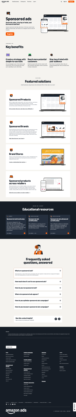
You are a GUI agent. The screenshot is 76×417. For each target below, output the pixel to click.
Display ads (8, 373)
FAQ (60, 361)
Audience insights (27, 354)
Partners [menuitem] (62, 367)
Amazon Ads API (26, 388)
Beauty (43, 356)
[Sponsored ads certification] (38, 225)
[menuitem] (11, 373)
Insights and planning (28, 352)
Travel (43, 377)
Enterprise (23, 1)
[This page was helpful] (59, 319)
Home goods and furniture (46, 368)
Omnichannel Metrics (27, 377)
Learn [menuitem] (61, 352)
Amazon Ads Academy (63, 354)
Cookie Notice (36, 402)
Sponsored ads (8, 368)
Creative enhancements (28, 361)
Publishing (43, 372)
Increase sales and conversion (11, 359)
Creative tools (26, 365)
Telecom (43, 374)
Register (71, 1)
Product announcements (64, 356)
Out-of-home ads (9, 379)
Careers (50, 402)
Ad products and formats (9, 366)
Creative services (26, 363)
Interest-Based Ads (28, 402)
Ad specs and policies (63, 359)
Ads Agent (25, 395)
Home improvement (45, 370)
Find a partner (62, 368)
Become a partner (63, 370)
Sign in (65, 1)
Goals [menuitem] (7, 352)
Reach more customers (10, 356)
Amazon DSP (26, 384)
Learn (34, 1)
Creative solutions (28, 359)
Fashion (43, 361)
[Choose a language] (11, 347)
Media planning (26, 356)
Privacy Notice (21, 402)
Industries (44, 352)
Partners (29, 1)
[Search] (61, 1)
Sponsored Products (9, 370)
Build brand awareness (9, 354)
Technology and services (29, 382)
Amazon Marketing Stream (28, 373)
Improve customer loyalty (10, 361)
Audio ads (7, 377)
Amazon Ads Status (43, 402)
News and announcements (64, 363)
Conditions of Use (14, 402)
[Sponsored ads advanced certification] (60, 225)
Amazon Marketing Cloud (28, 386)
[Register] (10, 34)
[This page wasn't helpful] (56, 319)
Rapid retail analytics (27, 379)
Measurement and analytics (28, 369)
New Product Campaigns (28, 393)
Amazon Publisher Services (28, 389)
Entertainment (44, 359)
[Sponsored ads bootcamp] (16, 225)
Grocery (43, 365)
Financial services (44, 363)
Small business (15, 1)
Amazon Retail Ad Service (28, 391)
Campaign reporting (27, 375)
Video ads (7, 375)
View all (7, 380)
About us (7, 402)
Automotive (44, 354)
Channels (44, 381)
